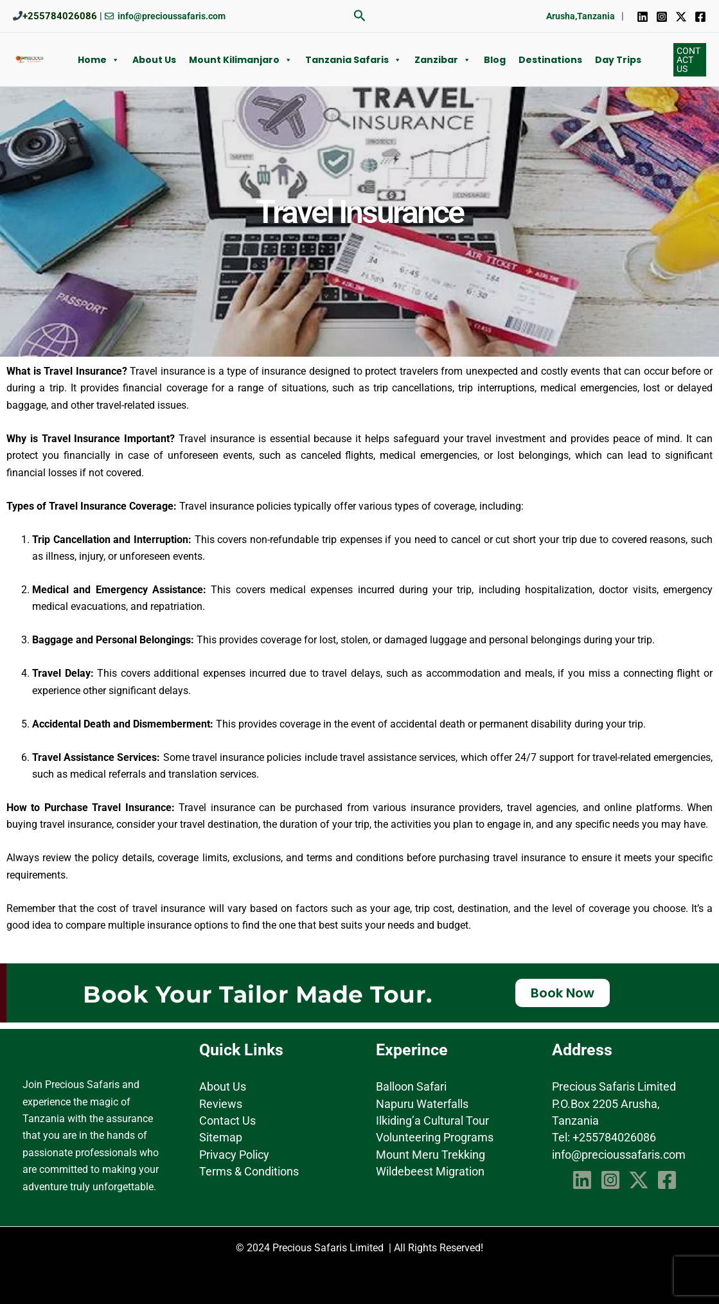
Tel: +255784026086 (604, 1137)
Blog (495, 59)
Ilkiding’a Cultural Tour (432, 1120)
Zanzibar (442, 60)
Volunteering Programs (434, 1137)
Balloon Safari (411, 1086)
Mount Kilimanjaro (240, 60)
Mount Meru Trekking (430, 1154)
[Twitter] (681, 16)
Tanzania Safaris (353, 60)
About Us (222, 1086)
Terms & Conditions (249, 1171)
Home (99, 60)
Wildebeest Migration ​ (431, 1171)
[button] (359, 16)
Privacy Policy (234, 1154)
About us (154, 59)
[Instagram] (662, 16)
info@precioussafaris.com (619, 1154)
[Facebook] (700, 16)
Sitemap (220, 1137)
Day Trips (618, 59)
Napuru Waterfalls (422, 1104)
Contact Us (227, 1120)
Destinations (550, 59)
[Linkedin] (642, 16)
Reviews (220, 1104)
